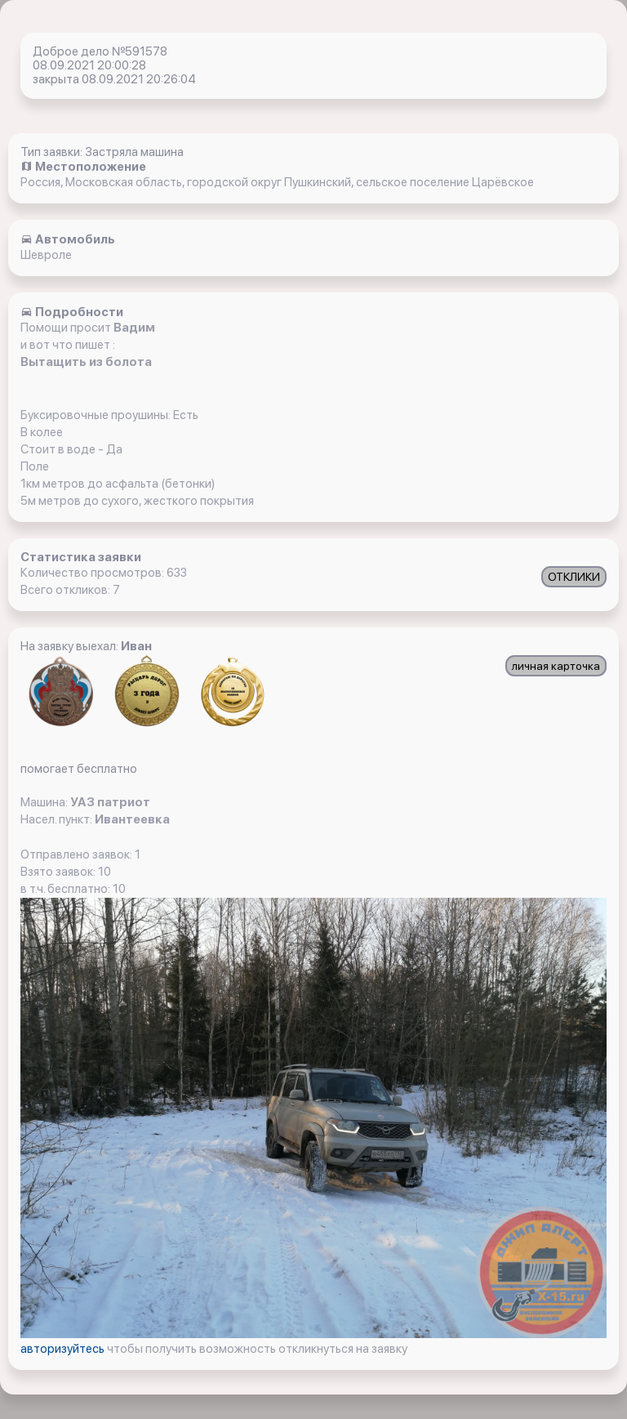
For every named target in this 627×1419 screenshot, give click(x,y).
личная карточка (556, 665)
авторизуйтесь (63, 1348)
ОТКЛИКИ (574, 576)
